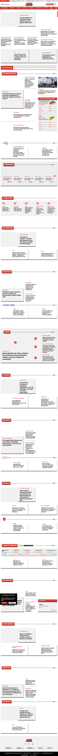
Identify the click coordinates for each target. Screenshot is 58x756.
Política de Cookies (24, 755)
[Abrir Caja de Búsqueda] (55, 4)
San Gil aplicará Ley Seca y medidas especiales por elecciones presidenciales (47, 255)
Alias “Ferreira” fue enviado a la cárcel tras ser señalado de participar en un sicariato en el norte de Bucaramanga (48, 43)
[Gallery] (29, 175)
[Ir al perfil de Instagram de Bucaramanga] (32, 744)
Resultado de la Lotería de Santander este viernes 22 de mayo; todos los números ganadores (48, 509)
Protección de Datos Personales (47, 753)
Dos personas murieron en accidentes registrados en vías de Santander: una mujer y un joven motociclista (26, 387)
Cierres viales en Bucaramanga (23, 67)
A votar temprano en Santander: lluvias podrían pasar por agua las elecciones (26, 20)
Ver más (54, 73)
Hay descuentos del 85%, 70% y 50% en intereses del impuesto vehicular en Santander (18, 509)
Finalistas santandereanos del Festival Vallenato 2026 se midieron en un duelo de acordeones (31, 608)
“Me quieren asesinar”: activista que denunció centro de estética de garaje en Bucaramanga (26, 240)
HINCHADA (25, 7)
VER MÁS (9, 182)
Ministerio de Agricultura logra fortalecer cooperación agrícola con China (18, 562)
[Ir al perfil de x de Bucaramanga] (28, 744)
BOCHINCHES (39, 7)
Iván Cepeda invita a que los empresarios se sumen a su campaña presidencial (47, 527)
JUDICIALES (12, 7)
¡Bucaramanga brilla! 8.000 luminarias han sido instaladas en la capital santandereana (23, 116)
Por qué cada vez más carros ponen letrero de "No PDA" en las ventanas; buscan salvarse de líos (48, 358)
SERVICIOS (46, 7)
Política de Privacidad (27, 753)
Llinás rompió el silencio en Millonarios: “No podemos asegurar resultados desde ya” (48, 465)
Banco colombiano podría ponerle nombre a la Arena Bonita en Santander (26, 636)
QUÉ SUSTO (51, 8)
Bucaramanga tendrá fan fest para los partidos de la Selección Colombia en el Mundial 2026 (31, 435)
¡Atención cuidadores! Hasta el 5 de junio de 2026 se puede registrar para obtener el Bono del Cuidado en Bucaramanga (31, 694)
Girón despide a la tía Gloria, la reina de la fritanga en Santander (31, 594)
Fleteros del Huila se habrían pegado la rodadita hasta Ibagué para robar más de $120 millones (29, 210)
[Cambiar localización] (50, 4)
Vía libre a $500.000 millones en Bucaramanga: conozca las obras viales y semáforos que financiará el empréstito (29, 82)
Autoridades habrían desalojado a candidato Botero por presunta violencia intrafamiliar (18, 312)
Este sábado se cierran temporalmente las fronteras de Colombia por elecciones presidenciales (47, 152)
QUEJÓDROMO (4, 7)
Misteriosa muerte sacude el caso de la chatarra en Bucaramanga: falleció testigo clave (11, 294)
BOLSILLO (32, 7)
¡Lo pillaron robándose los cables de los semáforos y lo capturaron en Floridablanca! (47, 92)
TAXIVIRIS (19, 7)
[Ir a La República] (4, 519)
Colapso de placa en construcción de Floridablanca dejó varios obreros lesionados (30, 298)
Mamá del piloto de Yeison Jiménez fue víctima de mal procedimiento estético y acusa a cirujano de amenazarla (15, 356)
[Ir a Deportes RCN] (7, 458)
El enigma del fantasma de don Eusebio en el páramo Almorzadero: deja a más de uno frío (26, 714)
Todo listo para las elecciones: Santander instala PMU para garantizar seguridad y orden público (32, 41)
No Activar (12, 602)
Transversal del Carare (38, 67)
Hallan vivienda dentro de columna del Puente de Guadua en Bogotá (6, 209)
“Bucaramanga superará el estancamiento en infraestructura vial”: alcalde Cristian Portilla (48, 57)
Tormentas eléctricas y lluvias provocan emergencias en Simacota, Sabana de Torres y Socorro (11, 96)
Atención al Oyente (36, 753)
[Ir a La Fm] (5, 143)
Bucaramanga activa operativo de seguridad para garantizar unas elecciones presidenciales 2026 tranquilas (6, 42)
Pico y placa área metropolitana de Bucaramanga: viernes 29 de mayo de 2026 (19, 402)
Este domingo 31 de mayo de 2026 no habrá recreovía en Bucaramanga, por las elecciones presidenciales (49, 33)
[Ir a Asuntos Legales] (9, 305)
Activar (4, 602)
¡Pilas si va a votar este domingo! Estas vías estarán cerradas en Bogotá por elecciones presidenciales (51, 210)
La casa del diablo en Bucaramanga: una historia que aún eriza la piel (18, 728)
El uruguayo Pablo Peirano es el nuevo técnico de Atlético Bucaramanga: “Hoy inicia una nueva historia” (12, 443)
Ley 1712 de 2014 (33, 755)
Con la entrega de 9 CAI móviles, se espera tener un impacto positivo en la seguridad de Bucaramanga (20, 57)
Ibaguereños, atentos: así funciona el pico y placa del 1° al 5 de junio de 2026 (18, 209)
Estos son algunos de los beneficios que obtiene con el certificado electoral (47, 312)
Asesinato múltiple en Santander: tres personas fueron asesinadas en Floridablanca (31, 287)
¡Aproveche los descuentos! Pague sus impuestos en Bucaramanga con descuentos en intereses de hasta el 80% (26, 495)
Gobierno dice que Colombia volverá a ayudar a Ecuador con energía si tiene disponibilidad (18, 528)
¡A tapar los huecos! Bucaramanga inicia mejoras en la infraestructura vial (30, 682)
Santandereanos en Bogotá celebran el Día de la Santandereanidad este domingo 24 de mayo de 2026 (47, 650)
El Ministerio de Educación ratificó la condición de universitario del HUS (18, 651)
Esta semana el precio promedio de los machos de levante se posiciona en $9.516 (47, 562)
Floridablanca (50, 67)
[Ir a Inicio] (29, 4)
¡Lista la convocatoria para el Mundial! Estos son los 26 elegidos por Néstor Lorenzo (48, 339)
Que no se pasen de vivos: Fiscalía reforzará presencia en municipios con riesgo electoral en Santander (20, 41)
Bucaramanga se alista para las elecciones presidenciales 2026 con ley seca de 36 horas (23, 129)
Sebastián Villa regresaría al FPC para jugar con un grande (18, 466)
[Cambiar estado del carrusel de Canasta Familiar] (9, 1)
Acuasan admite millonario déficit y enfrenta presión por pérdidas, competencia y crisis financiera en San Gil (19, 254)
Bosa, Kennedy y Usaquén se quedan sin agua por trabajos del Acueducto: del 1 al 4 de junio (40, 211)
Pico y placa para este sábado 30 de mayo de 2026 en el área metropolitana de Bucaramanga (30, 105)
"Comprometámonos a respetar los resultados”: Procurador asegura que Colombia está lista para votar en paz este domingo (19, 152)
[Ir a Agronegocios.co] (26, 545)
